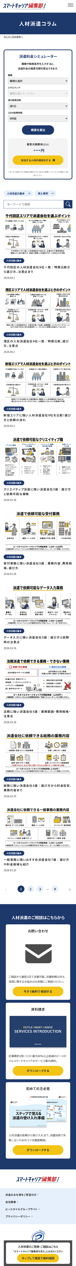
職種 (10, 75)
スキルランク (14, 87)
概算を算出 (38, 130)
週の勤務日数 (14, 99)
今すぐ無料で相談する (38, 991)
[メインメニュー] (70, 5)
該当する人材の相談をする (38, 160)
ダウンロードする (38, 1070)
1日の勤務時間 (15, 112)
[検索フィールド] (34, 204)
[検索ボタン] (68, 204)
